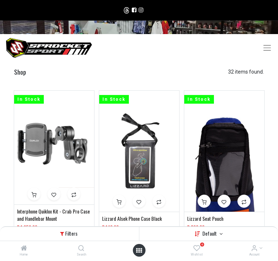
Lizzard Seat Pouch (205, 218)
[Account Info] (254, 249)
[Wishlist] (196, 249)
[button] (34, 193)
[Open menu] (139, 250)
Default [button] (210, 233)
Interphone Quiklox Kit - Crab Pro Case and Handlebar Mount (53, 215)
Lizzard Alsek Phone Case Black (132, 218)
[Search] (81, 249)
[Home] (24, 249)
